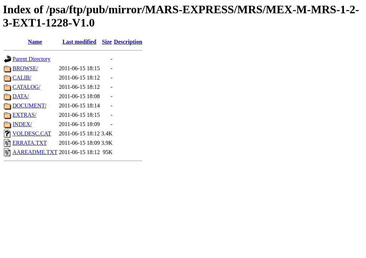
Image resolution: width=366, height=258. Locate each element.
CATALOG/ (26, 87)
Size (107, 42)
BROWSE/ (25, 68)
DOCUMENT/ (29, 105)
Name (35, 42)
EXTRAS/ (24, 115)
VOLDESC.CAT (32, 133)
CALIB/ (22, 78)
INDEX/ (22, 124)
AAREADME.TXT (35, 152)
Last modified (80, 42)
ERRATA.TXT (30, 143)
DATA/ (21, 96)
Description (128, 42)
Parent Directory (31, 59)
